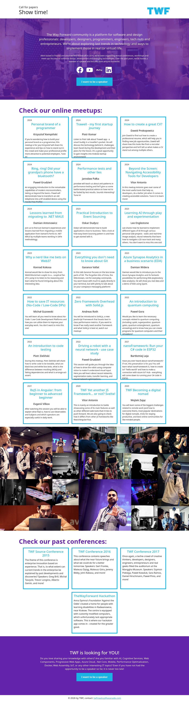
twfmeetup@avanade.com (107, 698)
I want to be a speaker (94, 81)
